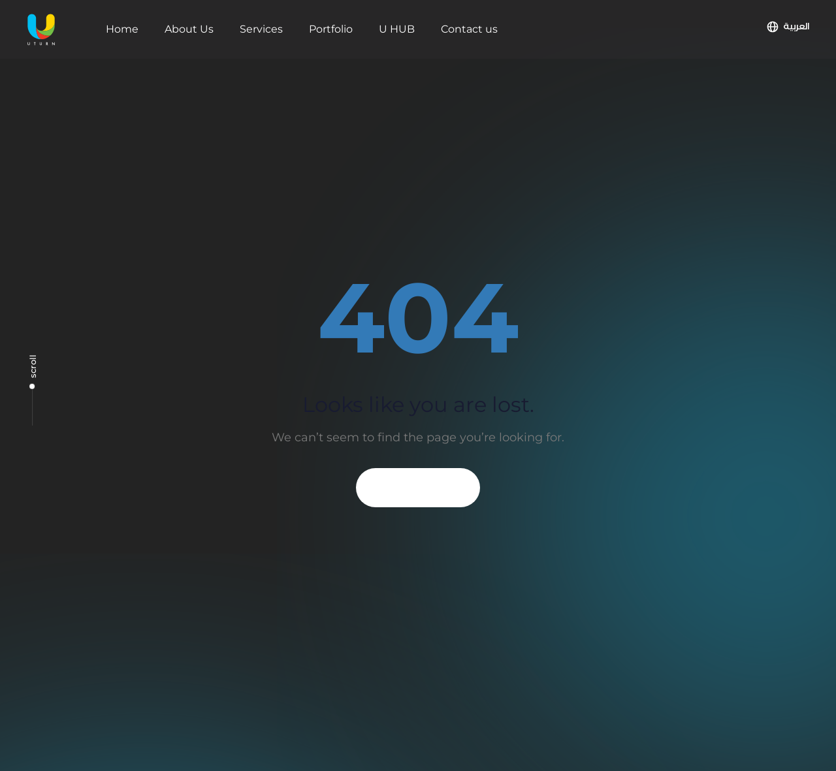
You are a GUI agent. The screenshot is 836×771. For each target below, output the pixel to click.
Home (122, 29)
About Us (189, 29)
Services (261, 29)
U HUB (397, 29)
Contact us (469, 29)
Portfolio (331, 29)
